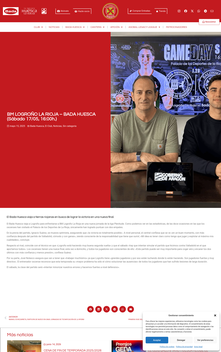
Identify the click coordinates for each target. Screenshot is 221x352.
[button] (215, 315)
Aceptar (157, 340)
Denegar (181, 340)
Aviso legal (198, 347)
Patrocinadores (176, 27)
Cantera (97, 27)
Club (38, 27)
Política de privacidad (184, 347)
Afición (116, 27)
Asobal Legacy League (144, 27)
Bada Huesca (75, 27)
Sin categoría (69, 126)
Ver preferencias (205, 340)
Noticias (54, 27)
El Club (48, 126)
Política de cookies (167, 347)
